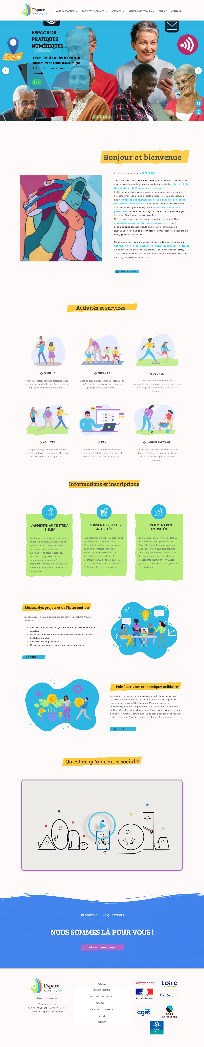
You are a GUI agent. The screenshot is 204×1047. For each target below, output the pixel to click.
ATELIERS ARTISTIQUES (141, 11)
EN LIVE (163, 11)
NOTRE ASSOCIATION (66, 11)
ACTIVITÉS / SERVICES (94, 11)
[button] (94, 11)
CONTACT (176, 11)
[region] (102, 71)
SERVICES (117, 11)
